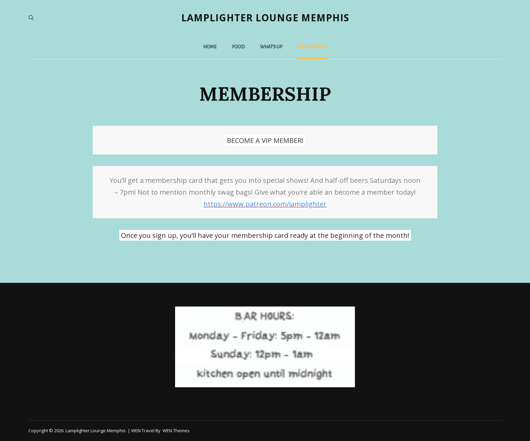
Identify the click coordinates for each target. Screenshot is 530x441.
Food (238, 46)
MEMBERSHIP (312, 46)
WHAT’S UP (271, 46)
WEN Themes (176, 430)
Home (210, 46)
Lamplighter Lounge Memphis (265, 17)
